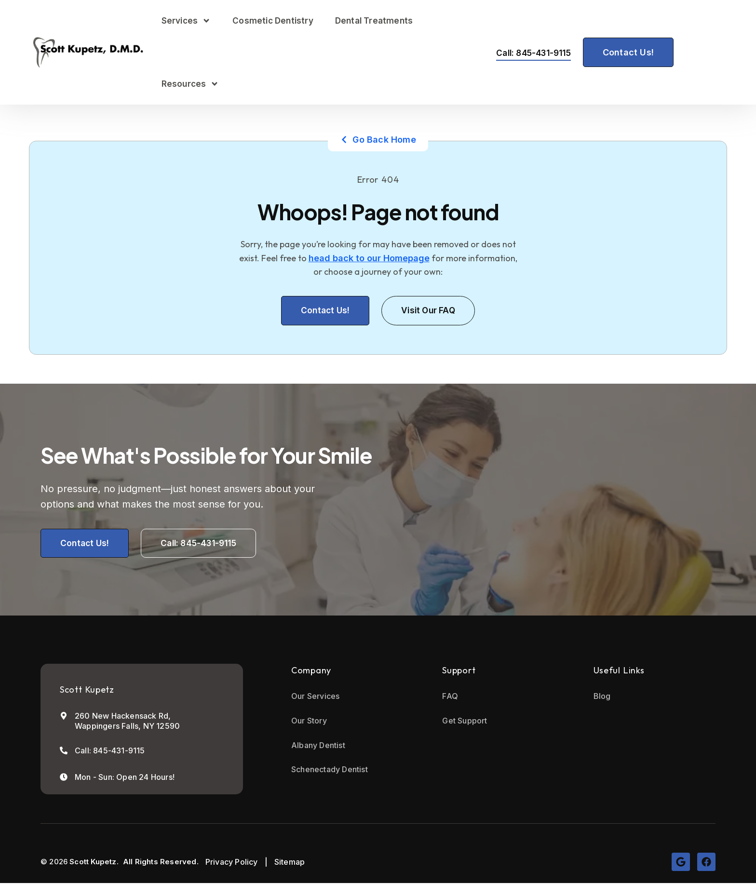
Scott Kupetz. (94, 863)
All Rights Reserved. (161, 863)
